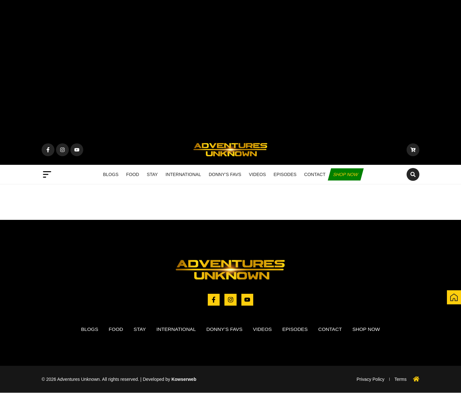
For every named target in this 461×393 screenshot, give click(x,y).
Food (132, 174)
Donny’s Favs (225, 174)
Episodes (285, 174)
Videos (257, 174)
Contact (315, 174)
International (183, 174)
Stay (152, 174)
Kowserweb (183, 379)
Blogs (110, 174)
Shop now (346, 174)
